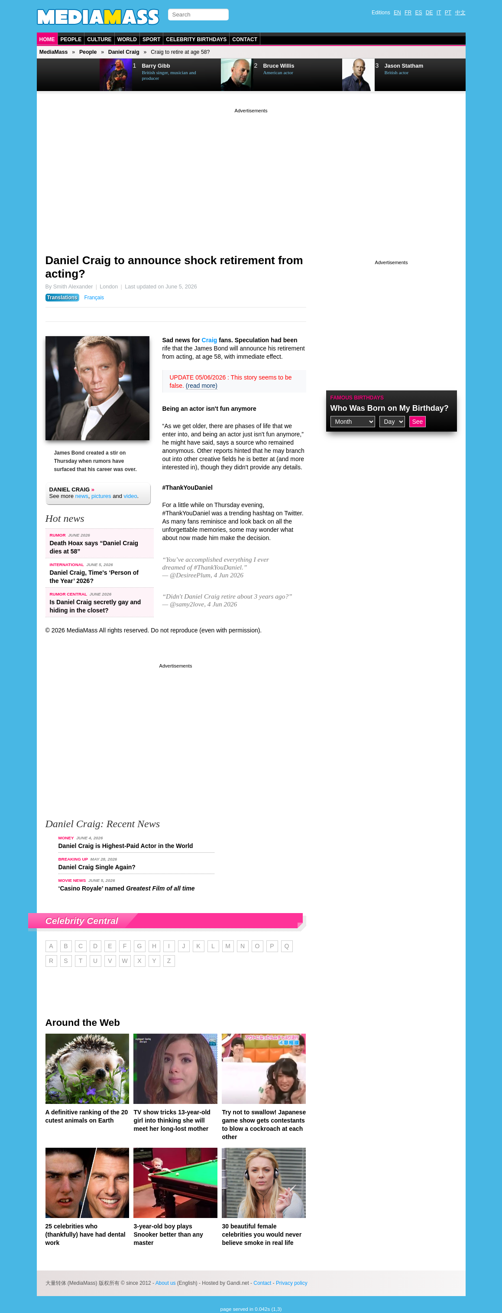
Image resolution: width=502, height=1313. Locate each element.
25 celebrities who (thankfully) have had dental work (85, 1234)
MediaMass (53, 52)
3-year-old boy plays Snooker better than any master (168, 1234)
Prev (59, 75)
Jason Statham (404, 66)
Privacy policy (292, 1283)
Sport (151, 39)
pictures (101, 496)
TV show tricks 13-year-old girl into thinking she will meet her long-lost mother (171, 1120)
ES (418, 13)
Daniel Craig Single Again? (97, 867)
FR (408, 13)
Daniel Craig (123, 52)
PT (448, 13)
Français (94, 298)
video (130, 496)
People (71, 39)
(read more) (201, 385)
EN (397, 13)
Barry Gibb (156, 66)
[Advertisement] (251, 175)
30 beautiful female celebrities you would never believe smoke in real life (261, 1234)
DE (429, 13)
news (81, 496)
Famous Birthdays (357, 398)
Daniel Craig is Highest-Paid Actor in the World (125, 845)
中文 (460, 13)
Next (80, 75)
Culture (99, 39)
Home (47, 39)
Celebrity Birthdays (196, 39)
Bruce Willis (279, 66)
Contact (244, 39)
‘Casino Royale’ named (126, 888)
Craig (209, 340)
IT (439, 13)
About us (165, 1283)
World (127, 39)
